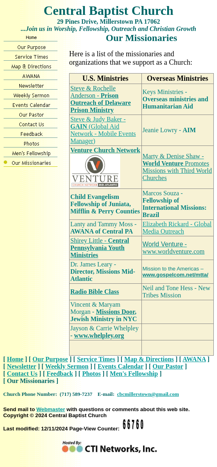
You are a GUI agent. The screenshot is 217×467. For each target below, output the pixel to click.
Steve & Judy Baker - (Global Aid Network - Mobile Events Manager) (103, 130)
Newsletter (21, 366)
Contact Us (22, 373)
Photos (91, 373)
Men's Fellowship (134, 373)
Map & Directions (149, 359)
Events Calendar (120, 366)
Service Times (96, 359)
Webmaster (51, 409)
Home (15, 359)
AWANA (194, 359)
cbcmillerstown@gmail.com (148, 394)
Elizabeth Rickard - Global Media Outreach (177, 228)
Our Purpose (50, 359)
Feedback (60, 373)
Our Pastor (168, 366)
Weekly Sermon (66, 366)
